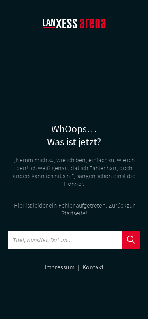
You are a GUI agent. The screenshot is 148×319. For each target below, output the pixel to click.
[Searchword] (65, 240)
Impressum (60, 267)
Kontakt (92, 267)
